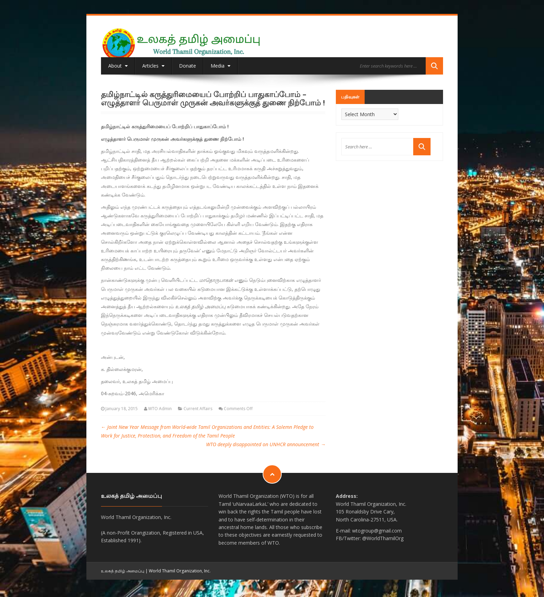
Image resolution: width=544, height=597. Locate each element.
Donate (187, 65)
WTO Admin (160, 409)
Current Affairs (198, 409)
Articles (153, 65)
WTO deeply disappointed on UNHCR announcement (265, 444)
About (118, 65)
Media (220, 65)
